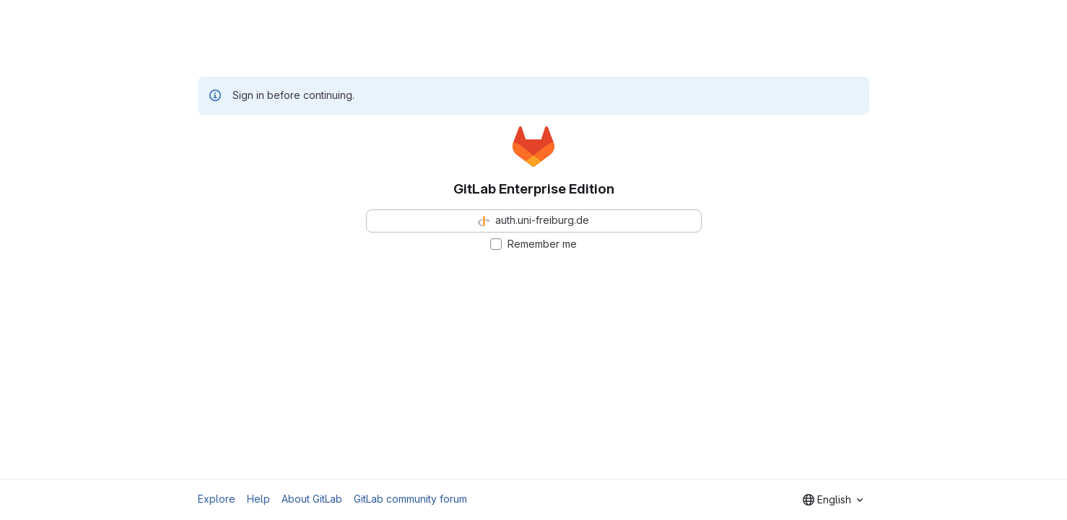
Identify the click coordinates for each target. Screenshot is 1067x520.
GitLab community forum (410, 499)
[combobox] (832, 499)
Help (258, 499)
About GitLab (312, 499)
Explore (216, 499)
